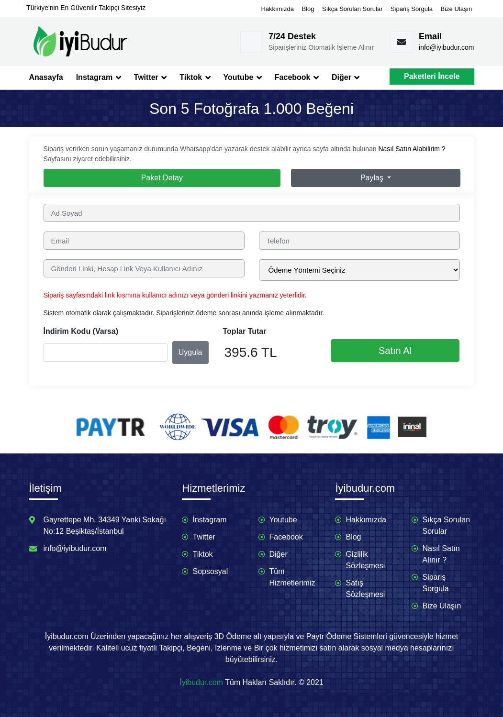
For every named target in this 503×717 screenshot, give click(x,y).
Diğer (345, 77)
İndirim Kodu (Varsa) (81, 331)
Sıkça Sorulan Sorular (352, 8)
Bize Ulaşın (456, 8)
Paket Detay (162, 178)
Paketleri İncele (432, 76)
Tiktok (194, 77)
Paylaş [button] (372, 178)
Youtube (243, 77)
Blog (308, 8)
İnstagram (209, 520)
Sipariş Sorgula (412, 8)
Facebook (297, 77)
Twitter (150, 77)
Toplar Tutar (245, 331)
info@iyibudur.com (446, 47)
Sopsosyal (210, 571)
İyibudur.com (201, 682)
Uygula (190, 352)
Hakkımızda (277, 8)
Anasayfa (46, 77)
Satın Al (395, 350)
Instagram (98, 77)
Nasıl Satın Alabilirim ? (411, 149)
